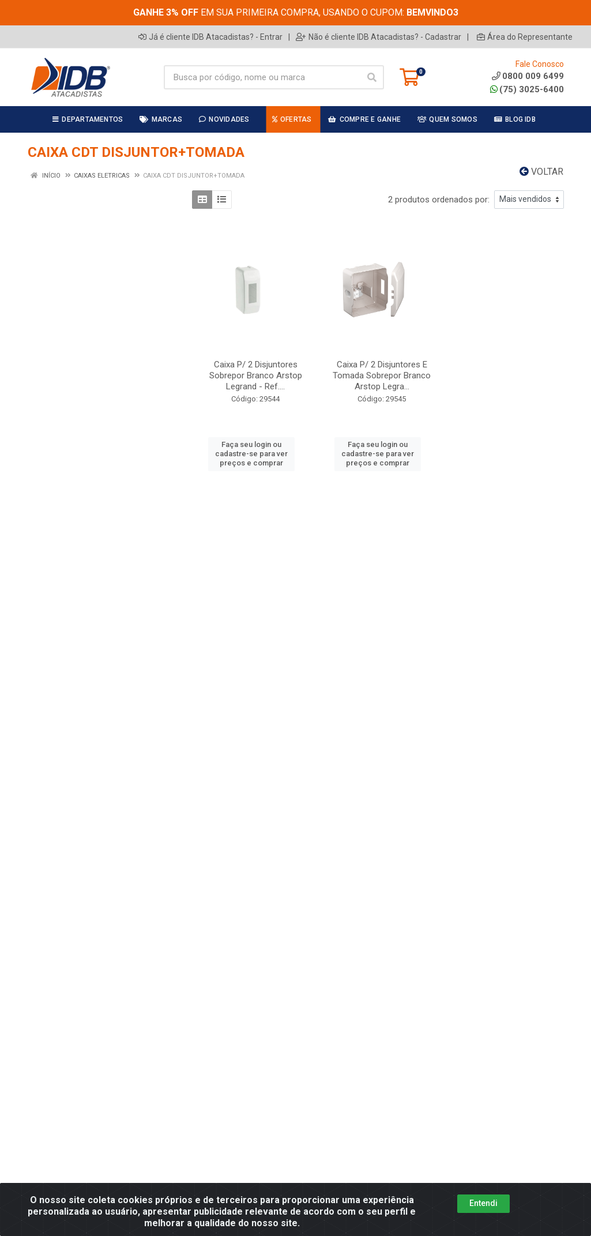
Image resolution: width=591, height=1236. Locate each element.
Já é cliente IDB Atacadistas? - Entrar (210, 37)
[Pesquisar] (372, 77)
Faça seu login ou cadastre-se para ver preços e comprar (251, 454)
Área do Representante (525, 37)
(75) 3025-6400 (527, 89)
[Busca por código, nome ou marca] (262, 77)
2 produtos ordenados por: (439, 199)
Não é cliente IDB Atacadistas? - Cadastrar (378, 37)
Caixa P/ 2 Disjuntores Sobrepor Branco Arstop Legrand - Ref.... (255, 375)
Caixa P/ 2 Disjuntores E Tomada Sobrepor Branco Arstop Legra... (382, 375)
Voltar (541, 171)
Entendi (483, 1203)
